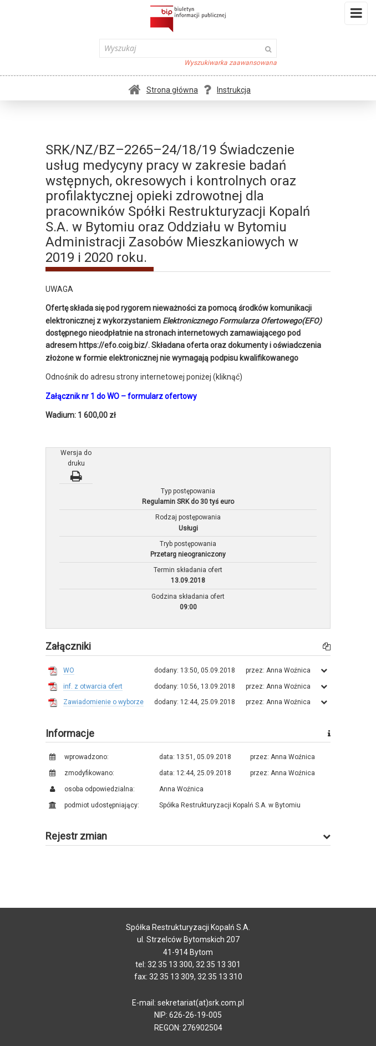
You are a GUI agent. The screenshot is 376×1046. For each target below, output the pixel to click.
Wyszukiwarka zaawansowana (230, 63)
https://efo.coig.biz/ (113, 345)
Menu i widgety (356, 15)
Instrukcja (227, 89)
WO (68, 670)
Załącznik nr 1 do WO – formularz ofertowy (121, 396)
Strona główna (163, 89)
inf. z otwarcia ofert (93, 686)
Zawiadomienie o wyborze (103, 702)
